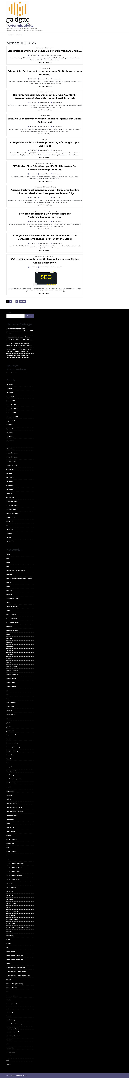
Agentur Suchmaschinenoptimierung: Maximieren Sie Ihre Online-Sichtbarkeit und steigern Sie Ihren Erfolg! (45, 192)
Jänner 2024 (10, 497)
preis (8, 823)
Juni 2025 (9, 429)
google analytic (11, 666)
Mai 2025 (9, 433)
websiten (9, 1040)
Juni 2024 (9, 477)
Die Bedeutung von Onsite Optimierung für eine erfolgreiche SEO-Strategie (20, 331)
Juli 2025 (9, 425)
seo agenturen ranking (14, 875)
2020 (8, 562)
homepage (10, 707)
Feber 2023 (10, 541)
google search (11, 678)
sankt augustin (11, 839)
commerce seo (11, 618)
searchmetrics (11, 851)
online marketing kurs (14, 807)
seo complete (11, 887)
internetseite (10, 715)
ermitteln (9, 642)
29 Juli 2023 (33, 102)
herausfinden (11, 702)
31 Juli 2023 (33, 55)
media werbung (11, 783)
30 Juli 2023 (33, 79)
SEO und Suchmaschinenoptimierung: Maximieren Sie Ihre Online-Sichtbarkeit (44, 261)
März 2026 (10, 393)
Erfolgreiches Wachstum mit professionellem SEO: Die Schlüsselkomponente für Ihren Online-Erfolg (45, 237)
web (7, 1008)
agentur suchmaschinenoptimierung (19, 578)
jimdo (8, 723)
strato (8, 963)
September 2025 (12, 417)
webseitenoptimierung (14, 1024)
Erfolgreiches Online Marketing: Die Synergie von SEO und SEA (45, 51)
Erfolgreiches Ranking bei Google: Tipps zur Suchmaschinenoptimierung (45, 215)
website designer (12, 1028)
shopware (9, 935)
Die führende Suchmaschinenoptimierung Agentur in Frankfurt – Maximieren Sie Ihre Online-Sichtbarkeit (44, 97)
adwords (9, 574)
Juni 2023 (9, 525)
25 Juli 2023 (33, 197)
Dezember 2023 (11, 501)
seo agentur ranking (13, 871)
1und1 (8, 554)
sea (7, 847)
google (44, 139)
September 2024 (12, 465)
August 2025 (10, 421)
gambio (9, 658)
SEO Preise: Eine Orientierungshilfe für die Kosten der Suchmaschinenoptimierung (45, 168)
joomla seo (10, 731)
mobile (8, 787)
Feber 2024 (10, 493)
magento (9, 767)
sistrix (8, 939)
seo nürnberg (11, 903)
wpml (8, 1056)
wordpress (10, 1048)
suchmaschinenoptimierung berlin (18, 976)
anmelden (10, 594)
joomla (8, 727)
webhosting (10, 1020)
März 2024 (10, 489)
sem (7, 855)
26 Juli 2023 (33, 174)
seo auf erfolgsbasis (13, 879)
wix (7, 1044)
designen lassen (12, 630)
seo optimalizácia (12, 911)
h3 (7, 698)
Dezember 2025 (11, 405)
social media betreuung (14, 955)
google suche (11, 686)
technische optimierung (14, 984)
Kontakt (19, 35)
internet (9, 711)
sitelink (8, 943)
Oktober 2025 (11, 413)
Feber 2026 (10, 397)
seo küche (10, 895)
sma (7, 947)
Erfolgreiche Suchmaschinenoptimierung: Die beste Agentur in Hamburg (45, 73)
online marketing (12, 803)
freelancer (9, 654)
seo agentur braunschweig (15, 863)
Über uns (11, 35)
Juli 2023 (9, 521)
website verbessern (13, 1036)
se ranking (10, 843)
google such (10, 682)
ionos (8, 719)
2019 (7, 558)
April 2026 (9, 389)
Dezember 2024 (11, 453)
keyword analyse (12, 735)
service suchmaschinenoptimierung (18, 927)
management (11, 771)
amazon (9, 582)
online (8, 799)
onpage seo (10, 819)
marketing (10, 775)
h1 (7, 690)
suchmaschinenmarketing (15, 968)
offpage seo (10, 791)
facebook (9, 650)
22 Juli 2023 (33, 267)
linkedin (9, 759)
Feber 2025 (10, 445)
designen (9, 626)
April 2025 (9, 437)
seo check (9, 883)
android (9, 590)
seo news (9, 899)
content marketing (13, 622)
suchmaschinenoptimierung (44, 92)
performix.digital (20, 25)
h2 (7, 694)
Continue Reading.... (45, 62)
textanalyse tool (11, 996)
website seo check (12, 1032)
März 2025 (9, 441)
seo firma (9, 891)
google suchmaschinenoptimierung (45, 211)
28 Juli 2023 (33, 126)
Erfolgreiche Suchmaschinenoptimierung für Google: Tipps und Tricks (45, 144)
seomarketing (11, 923)
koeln (8, 739)
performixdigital (45, 55)
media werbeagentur (13, 779)
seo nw (8, 907)
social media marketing (14, 959)
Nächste (22, 301)
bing (8, 610)
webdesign (10, 1012)
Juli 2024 (9, 473)
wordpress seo (11, 1052)
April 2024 (9, 485)
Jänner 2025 (10, 449)
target (8, 980)
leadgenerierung (12, 751)
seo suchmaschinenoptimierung (45, 187)
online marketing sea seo (44, 48)
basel (8, 602)
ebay (8, 634)
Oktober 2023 (11, 509)
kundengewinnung (13, 747)
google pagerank (12, 674)
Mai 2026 (9, 385)
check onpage (11, 614)
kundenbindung (12, 743)
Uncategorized (45, 68)
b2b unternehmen (12, 598)
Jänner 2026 (10, 401)
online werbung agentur (14, 811)
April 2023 (9, 533)
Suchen (8, 312)
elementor (10, 638)
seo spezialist (11, 915)
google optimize (12, 670)
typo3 (8, 1000)
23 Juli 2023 (33, 243)
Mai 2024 (9, 481)
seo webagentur (12, 919)
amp (8, 586)
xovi (7, 1060)
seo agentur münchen (14, 867)
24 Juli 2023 (33, 221)
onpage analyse (11, 815)
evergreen (10, 646)
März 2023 (9, 537)
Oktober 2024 (11, 461)
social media (10, 951)
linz (7, 763)
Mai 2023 (9, 529)
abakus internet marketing (15, 570)
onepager (9, 795)
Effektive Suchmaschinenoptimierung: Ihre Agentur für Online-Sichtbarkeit (44, 120)
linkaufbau (10, 755)
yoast (8, 1064)
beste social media (12, 606)
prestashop (10, 827)
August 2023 (10, 517)
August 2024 (10, 469)
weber (8, 1016)
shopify (9, 931)
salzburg (9, 835)
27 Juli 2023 (33, 150)
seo (7, 859)
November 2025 (11, 409)
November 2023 (11, 505)
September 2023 (12, 513)
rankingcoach (11, 831)
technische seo (11, 988)
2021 (7, 566)
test (7, 992)
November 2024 (11, 457)
